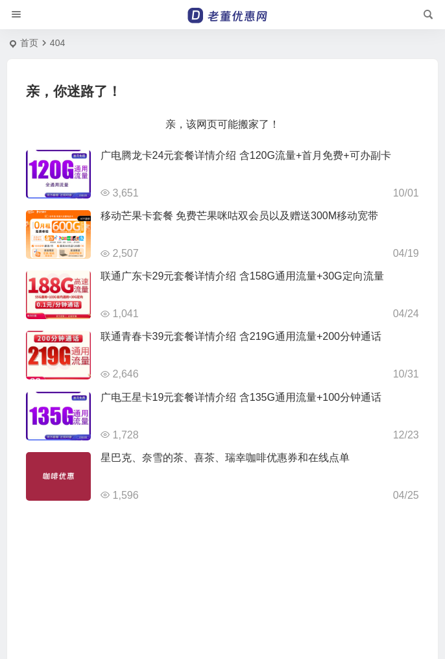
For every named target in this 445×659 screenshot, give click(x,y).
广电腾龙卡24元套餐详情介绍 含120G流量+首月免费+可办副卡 (246, 155)
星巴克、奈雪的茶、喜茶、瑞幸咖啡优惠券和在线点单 (225, 457)
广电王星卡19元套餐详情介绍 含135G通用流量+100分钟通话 (241, 397)
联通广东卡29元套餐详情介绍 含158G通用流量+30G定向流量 (242, 276)
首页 (29, 43)
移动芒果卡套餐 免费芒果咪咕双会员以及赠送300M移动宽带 (239, 215)
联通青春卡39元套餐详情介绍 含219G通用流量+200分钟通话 (241, 336)
